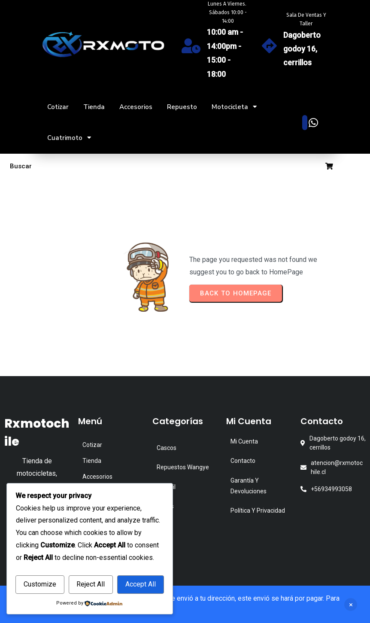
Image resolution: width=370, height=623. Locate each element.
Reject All (90, 584)
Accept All (140, 584)
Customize (40, 584)
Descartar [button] (350, 604)
